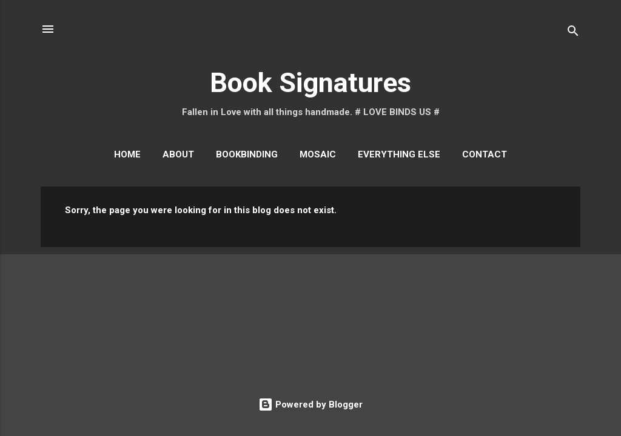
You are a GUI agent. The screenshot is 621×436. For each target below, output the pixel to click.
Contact (484, 154)
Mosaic (318, 154)
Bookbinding (247, 154)
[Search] (573, 33)
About (178, 154)
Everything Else (399, 154)
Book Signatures (310, 83)
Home (127, 154)
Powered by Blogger (310, 404)
